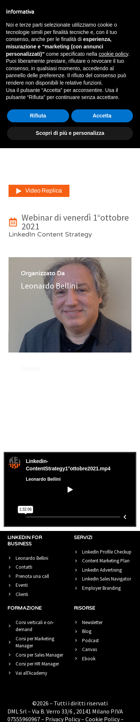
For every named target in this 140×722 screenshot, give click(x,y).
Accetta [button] (101, 116)
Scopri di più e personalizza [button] (70, 133)
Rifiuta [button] (38, 116)
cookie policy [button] (113, 54)
